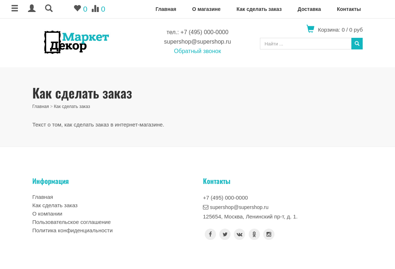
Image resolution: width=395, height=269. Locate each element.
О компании (47, 213)
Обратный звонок (197, 51)
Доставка (309, 9)
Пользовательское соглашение (71, 222)
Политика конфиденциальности (72, 230)
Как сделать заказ (258, 9)
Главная (165, 9)
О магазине (206, 9)
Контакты (349, 9)
